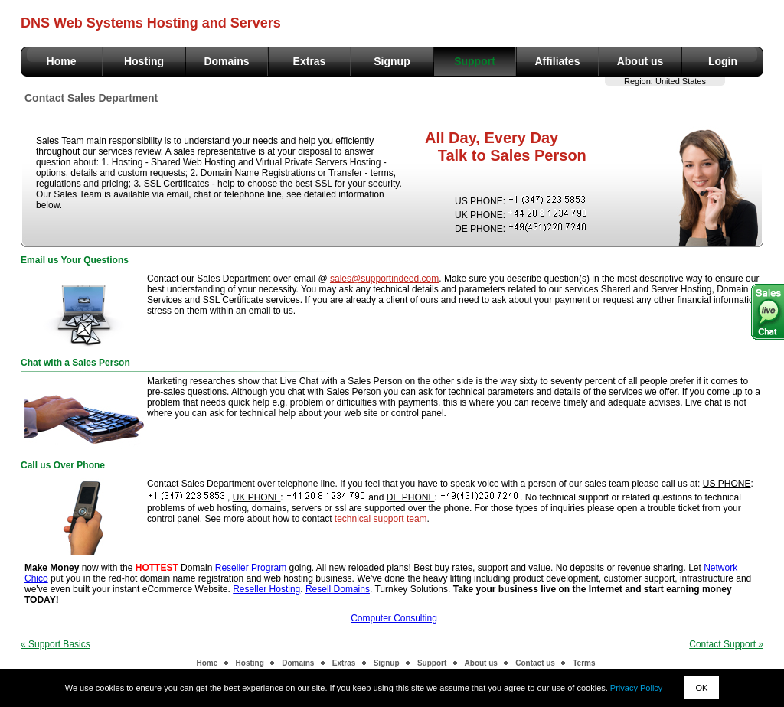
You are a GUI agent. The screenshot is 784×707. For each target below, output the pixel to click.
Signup (392, 61)
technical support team (381, 518)
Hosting (144, 61)
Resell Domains (337, 589)
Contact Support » (726, 644)
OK (701, 687)
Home (62, 61)
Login (722, 61)
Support (474, 61)
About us (640, 61)
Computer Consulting (394, 618)
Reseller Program (250, 567)
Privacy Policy (636, 687)
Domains (226, 61)
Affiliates (557, 61)
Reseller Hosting (266, 589)
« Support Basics (55, 644)
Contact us (535, 663)
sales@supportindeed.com (384, 278)
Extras (309, 61)
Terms (584, 663)
